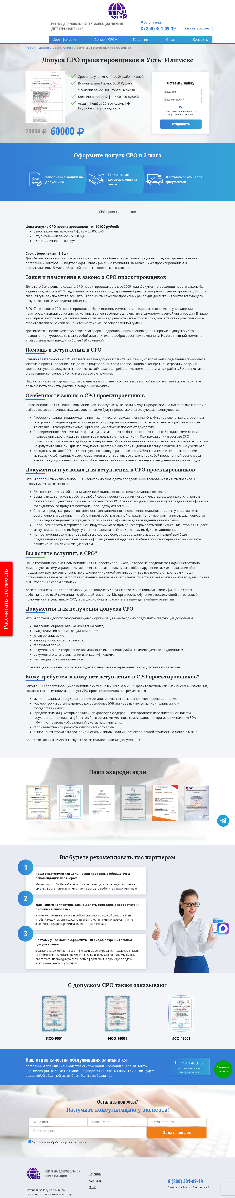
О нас (171, 22)
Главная (30, 30)
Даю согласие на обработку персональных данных (181, 95)
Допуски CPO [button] (107, 22)
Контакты (200, 22)
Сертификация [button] (67, 22)
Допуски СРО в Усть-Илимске (56, 30)
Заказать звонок (197, 11)
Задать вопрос (177, 1114)
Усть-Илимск (152, 4)
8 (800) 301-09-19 (157, 10)
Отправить (181, 106)
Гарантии (142, 22)
